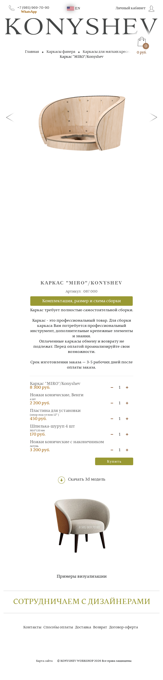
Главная (32, 52)
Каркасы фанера (60, 52)
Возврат (100, 627)
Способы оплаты (58, 627)
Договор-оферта (123, 627)
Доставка (83, 627)
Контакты (32, 627)
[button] (11, 117)
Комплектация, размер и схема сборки (81, 301)
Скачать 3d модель (81, 480)
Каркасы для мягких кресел (107, 52)
